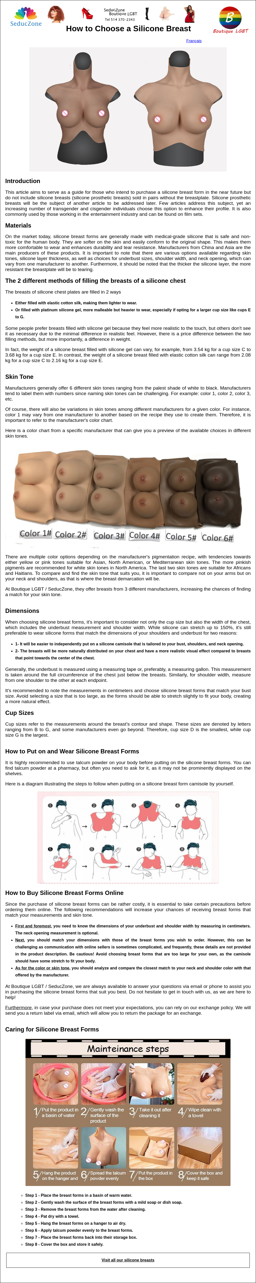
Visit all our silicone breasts (128, 1260)
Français (194, 41)
